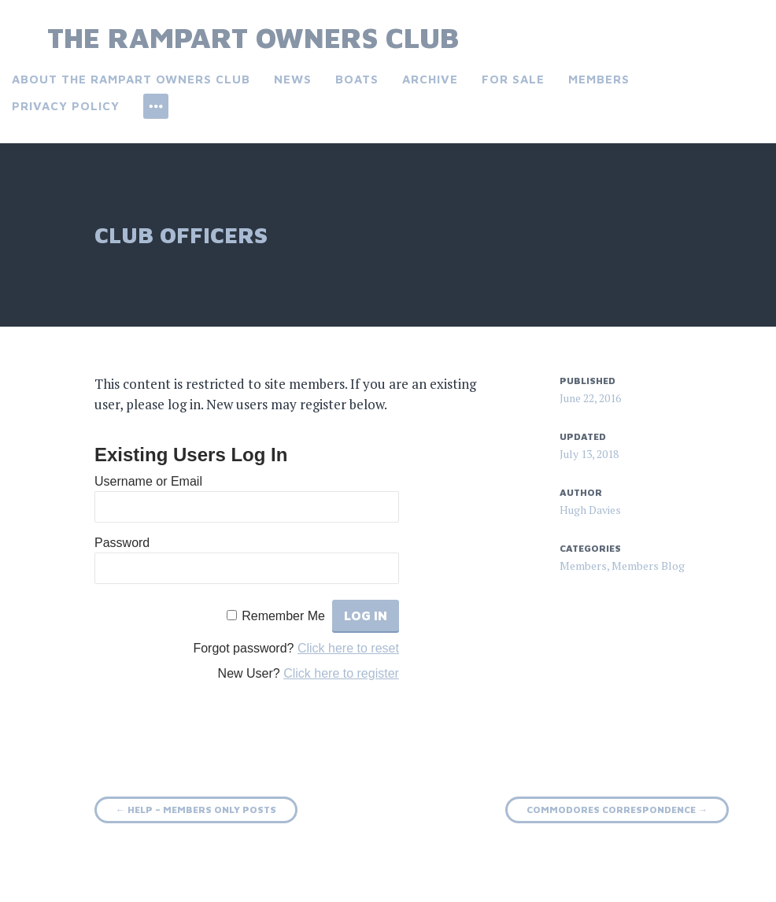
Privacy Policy (66, 106)
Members (599, 79)
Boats (357, 79)
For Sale (513, 79)
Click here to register (341, 673)
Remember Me (283, 616)
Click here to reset (348, 648)
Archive (430, 79)
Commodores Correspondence (617, 809)
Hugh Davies (590, 509)
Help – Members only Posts (196, 809)
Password (122, 542)
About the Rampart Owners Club (131, 79)
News (293, 79)
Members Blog (648, 565)
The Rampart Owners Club (253, 37)
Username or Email (148, 481)
